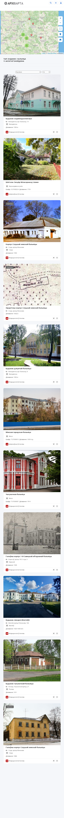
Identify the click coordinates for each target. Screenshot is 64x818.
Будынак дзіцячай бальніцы (18, 368)
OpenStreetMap (52, 53)
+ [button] (60, 18)
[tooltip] (53, 132)
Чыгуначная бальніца (15, 494)
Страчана (10, 204)
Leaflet (43, 53)
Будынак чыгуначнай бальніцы (19, 683)
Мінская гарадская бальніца (18, 432)
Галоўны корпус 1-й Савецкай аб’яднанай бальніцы (29, 556)
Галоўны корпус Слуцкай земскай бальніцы (25, 747)
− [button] (60, 23)
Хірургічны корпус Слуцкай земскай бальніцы (26, 308)
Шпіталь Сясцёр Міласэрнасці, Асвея (22, 182)
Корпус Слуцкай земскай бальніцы (21, 244)
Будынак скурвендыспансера (19, 118)
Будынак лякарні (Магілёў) (18, 620)
